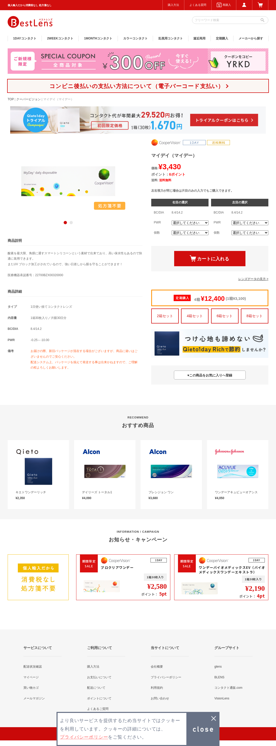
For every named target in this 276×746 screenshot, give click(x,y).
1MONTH (98, 38)
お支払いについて (99, 677)
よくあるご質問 (97, 709)
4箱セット (195, 316)
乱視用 (170, 38)
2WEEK (60, 38)
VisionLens (221, 698)
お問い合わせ (160, 698)
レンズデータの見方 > (253, 279)
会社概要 (157, 666)
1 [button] (65, 222)
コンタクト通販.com (228, 687)
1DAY (24, 38)
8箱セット (254, 316)
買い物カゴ (31, 687)
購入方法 (173, 4)
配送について (96, 687)
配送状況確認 (32, 666)
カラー (135, 38)
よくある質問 (197, 4)
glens (218, 666)
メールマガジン (34, 698)
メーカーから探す (251, 38)
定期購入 (222, 38)
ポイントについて (99, 698)
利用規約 (157, 687)
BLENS (219, 677)
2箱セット (165, 316)
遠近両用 (199, 38)
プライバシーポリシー (166, 677)
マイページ (31, 677)
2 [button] (71, 222)
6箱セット (225, 316)
